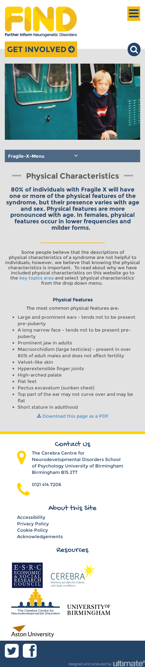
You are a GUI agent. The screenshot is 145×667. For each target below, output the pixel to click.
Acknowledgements (40, 536)
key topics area (36, 278)
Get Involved (41, 49)
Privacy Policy (33, 524)
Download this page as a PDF (72, 416)
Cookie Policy (32, 530)
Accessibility (31, 517)
